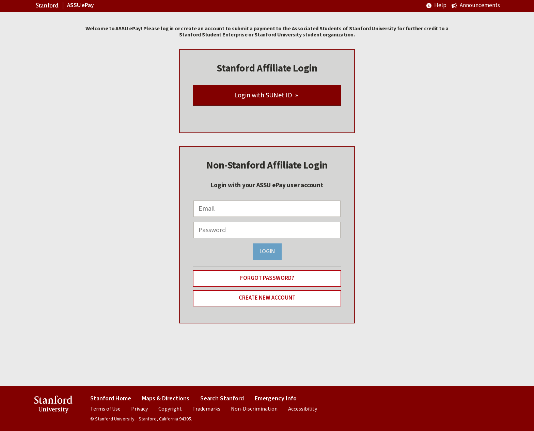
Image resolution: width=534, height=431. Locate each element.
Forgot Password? (267, 278)
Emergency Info (276, 398)
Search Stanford (222, 398)
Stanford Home (110, 398)
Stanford (48, 6)
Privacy (139, 409)
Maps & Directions (165, 398)
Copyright (170, 409)
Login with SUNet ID (263, 95)
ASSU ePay (80, 6)
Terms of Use (105, 409)
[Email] (267, 209)
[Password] (267, 230)
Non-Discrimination (254, 409)
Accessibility (302, 409)
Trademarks (206, 409)
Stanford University (53, 405)
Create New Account (267, 297)
